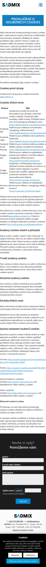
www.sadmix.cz (6, 97)
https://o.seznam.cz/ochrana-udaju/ (25, 191)
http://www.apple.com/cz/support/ (22, 393)
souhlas (33, 541)
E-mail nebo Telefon (12, 464)
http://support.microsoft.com (20, 382)
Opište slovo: (13, 490)
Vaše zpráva (8, 472)
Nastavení (15, 555)
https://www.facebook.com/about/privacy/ (27, 124)
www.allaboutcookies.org (19, 216)
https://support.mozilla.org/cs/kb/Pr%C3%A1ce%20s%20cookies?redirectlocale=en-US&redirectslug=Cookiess (23, 371)
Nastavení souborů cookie (23, 530)
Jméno (6, 456)
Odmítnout (30, 555)
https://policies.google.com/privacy (24, 160)
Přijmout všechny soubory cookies (23, 561)
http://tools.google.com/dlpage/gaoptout (24, 224)
